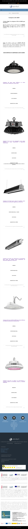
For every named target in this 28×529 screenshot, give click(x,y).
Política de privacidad (5, 448)
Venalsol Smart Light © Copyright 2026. (14, 527)
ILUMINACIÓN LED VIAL (5, 460)
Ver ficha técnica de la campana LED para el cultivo (14, 406)
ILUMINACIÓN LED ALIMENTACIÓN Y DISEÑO (8, 459)
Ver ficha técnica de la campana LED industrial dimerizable (14, 107)
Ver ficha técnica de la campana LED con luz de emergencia (14, 168)
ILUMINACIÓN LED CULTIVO (5, 456)
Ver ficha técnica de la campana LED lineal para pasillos (14, 226)
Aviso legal (3, 450)
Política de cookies (4, 449)
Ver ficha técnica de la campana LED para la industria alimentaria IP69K (14, 346)
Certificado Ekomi (4, 452)
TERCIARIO (3, 461)
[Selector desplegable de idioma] (19, 3)
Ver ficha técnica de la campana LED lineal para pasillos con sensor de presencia (14, 285)
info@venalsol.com (22, 421)
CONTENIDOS (3, 446)
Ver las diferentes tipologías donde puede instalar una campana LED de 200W (14, 35)
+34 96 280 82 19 (5, 421)
